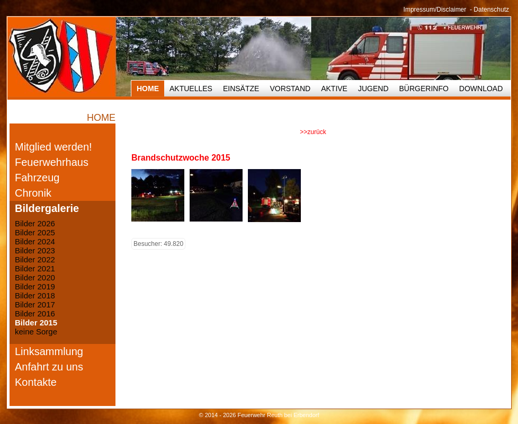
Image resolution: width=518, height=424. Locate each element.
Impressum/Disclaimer (435, 9)
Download (481, 88)
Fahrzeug (37, 177)
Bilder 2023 (35, 250)
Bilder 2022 (35, 259)
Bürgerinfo (424, 88)
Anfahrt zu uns (49, 367)
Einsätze (241, 88)
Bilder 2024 (35, 241)
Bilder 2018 (35, 295)
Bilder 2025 (35, 232)
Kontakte (36, 382)
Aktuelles (190, 88)
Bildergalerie (47, 208)
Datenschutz (491, 9)
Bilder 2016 (35, 313)
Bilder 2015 (36, 322)
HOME (148, 88)
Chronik (33, 193)
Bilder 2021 (35, 268)
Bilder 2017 (35, 304)
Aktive (334, 88)
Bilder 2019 (35, 286)
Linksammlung (49, 351)
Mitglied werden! (53, 147)
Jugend (373, 88)
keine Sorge (36, 331)
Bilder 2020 (35, 277)
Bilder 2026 (35, 223)
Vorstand (290, 88)
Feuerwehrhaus (51, 162)
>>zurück (313, 132)
